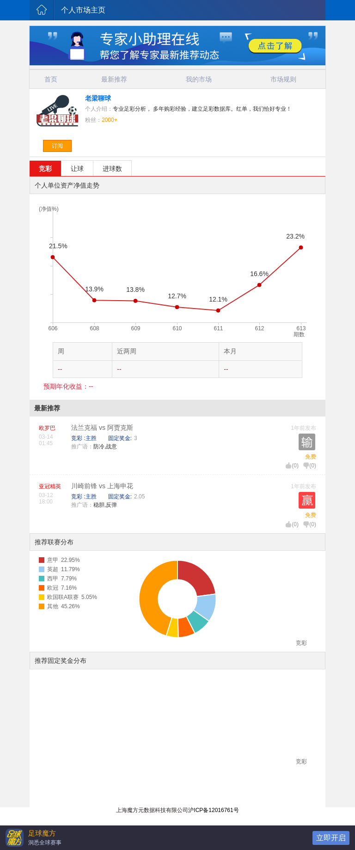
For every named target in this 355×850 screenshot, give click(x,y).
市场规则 (283, 79)
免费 (310, 456)
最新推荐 (114, 79)
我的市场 (199, 79)
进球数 (112, 168)
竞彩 (45, 168)
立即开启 (331, 838)
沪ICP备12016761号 (213, 810)
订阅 (57, 146)
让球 (77, 168)
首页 (50, 79)
